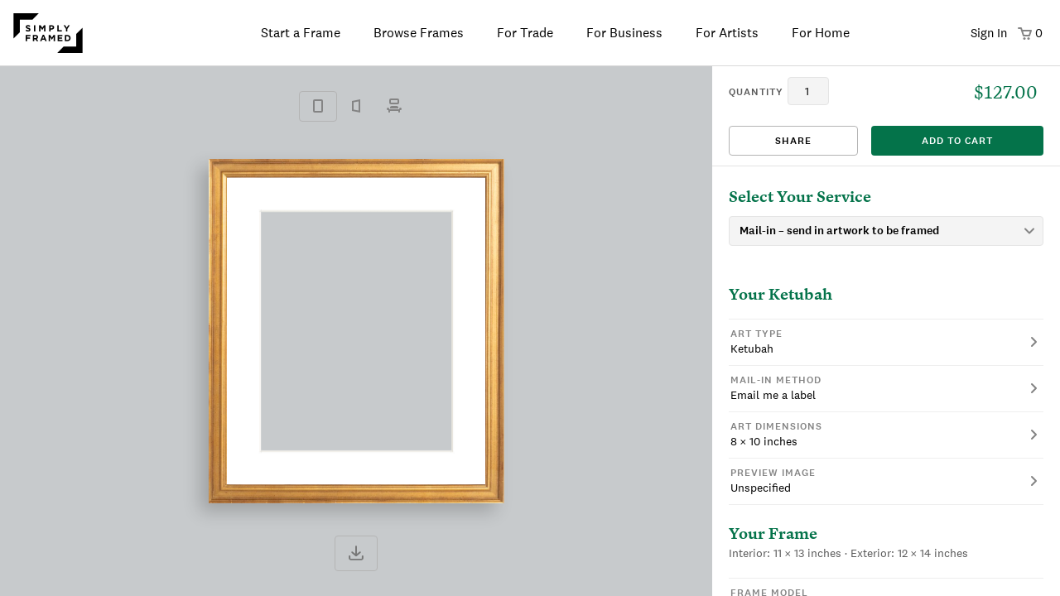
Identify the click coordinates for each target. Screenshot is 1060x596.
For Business (624, 32)
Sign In (989, 33)
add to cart (957, 140)
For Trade (525, 32)
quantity (756, 92)
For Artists (727, 32)
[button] (886, 342)
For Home (821, 32)
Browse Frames (418, 32)
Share (793, 140)
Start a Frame (300, 32)
